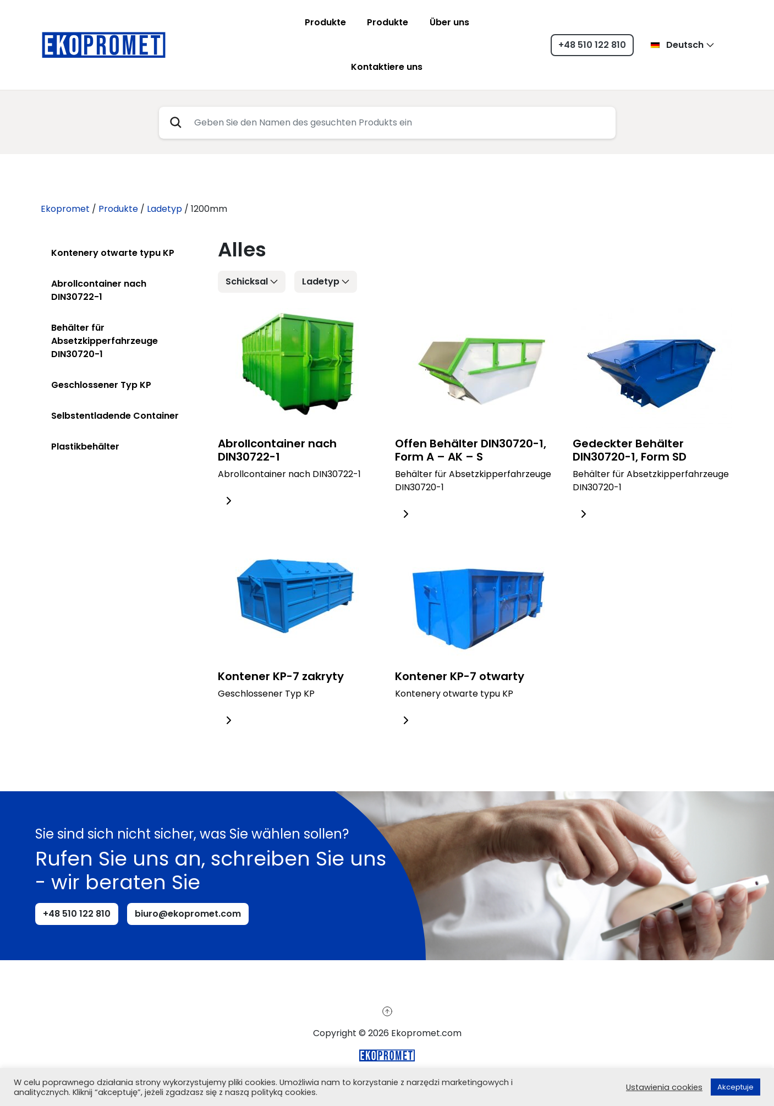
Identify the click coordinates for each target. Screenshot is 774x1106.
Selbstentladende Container (115, 415)
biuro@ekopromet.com (188, 913)
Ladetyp (320, 281)
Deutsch (677, 45)
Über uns (449, 22)
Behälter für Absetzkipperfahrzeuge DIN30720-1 (104, 340)
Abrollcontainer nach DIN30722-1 (98, 290)
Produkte (325, 22)
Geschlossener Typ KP (101, 385)
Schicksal (247, 281)
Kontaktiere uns (386, 67)
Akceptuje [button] (735, 1087)
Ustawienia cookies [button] (664, 1087)
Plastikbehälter (85, 446)
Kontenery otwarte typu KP (112, 253)
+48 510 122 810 (592, 45)
